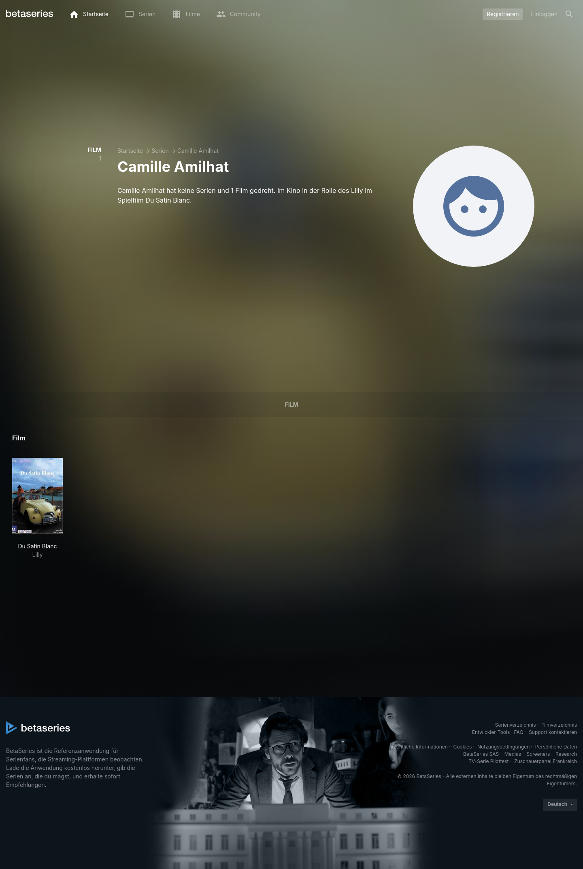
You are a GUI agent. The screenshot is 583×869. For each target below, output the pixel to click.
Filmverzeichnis (559, 725)
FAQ (518, 732)
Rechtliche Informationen (419, 747)
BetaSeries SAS (481, 754)
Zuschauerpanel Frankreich (545, 761)
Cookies (462, 747)
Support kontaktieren (553, 732)
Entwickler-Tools (491, 732)
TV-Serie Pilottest (488, 761)
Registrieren (503, 14)
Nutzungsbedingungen (503, 747)
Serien (159, 150)
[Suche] (569, 14)
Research (566, 754)
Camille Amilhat (198, 150)
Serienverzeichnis (515, 725)
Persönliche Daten (556, 747)
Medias (512, 754)
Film (291, 404)
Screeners (538, 754)
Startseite (130, 150)
